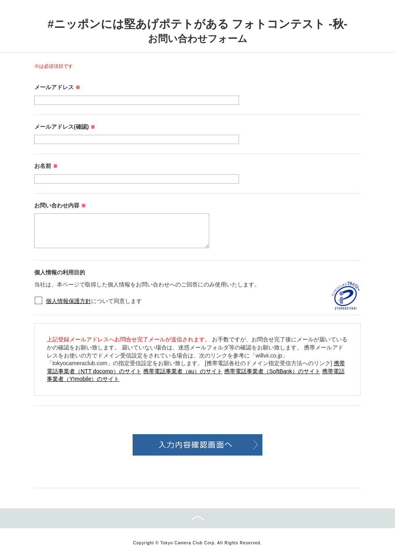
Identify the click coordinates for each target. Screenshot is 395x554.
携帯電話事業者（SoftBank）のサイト (272, 371)
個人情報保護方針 (68, 301)
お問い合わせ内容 (60, 205)
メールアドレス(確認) (64, 126)
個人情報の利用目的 (59, 272)
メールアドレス (57, 87)
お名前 (46, 166)
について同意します (94, 301)
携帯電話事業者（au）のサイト (183, 371)
